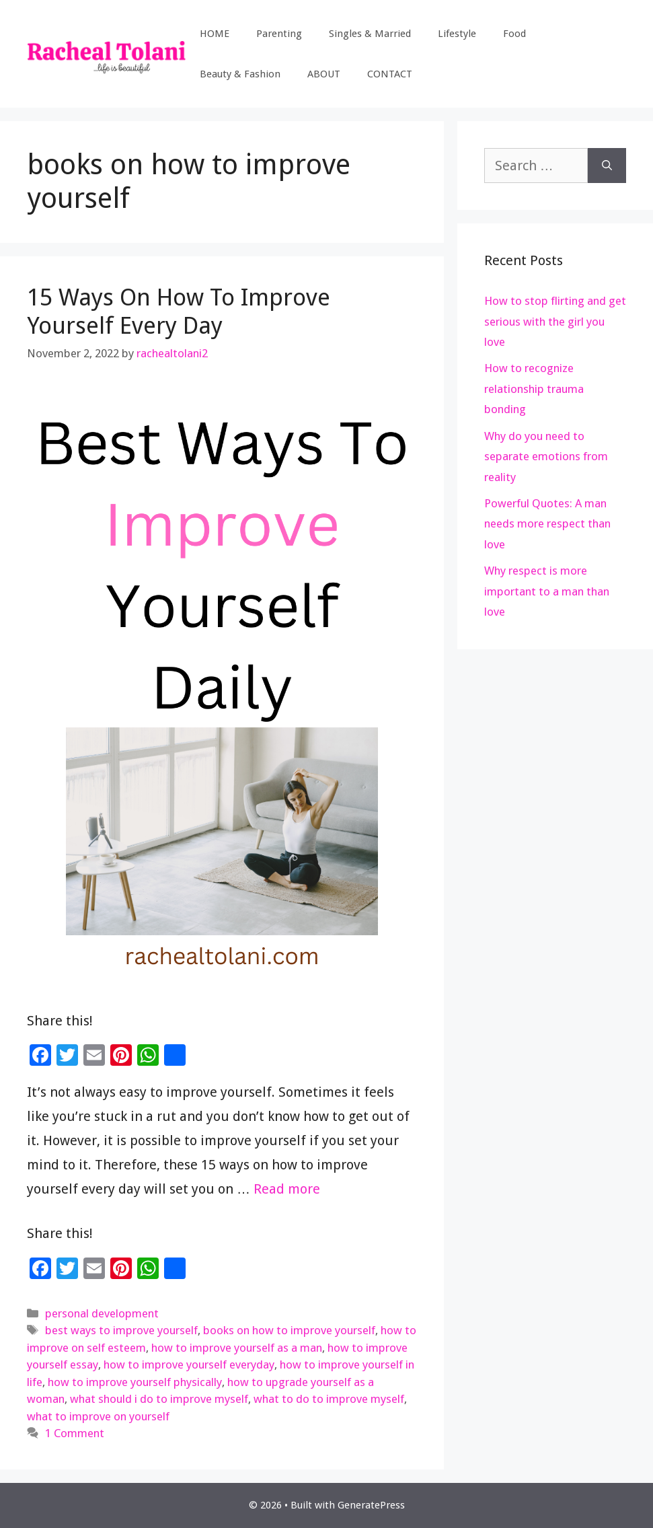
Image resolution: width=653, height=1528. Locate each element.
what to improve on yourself (98, 1416)
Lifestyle (457, 34)
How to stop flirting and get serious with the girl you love (555, 321)
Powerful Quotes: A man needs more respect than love (547, 524)
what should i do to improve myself (159, 1399)
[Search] (607, 165)
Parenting (279, 34)
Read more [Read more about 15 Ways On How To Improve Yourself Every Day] (287, 1189)
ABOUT (323, 74)
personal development (102, 1313)
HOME (214, 34)
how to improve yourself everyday (189, 1364)
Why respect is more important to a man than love (546, 591)
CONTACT (389, 74)
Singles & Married (370, 34)
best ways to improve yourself (121, 1330)
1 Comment (74, 1433)
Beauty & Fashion (240, 74)
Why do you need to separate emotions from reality (546, 456)
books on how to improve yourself (289, 1330)
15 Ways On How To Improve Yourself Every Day (178, 311)
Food (514, 34)
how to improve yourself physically (135, 1382)
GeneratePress (371, 1505)
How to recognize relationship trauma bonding (534, 388)
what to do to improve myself (329, 1399)
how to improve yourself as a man (236, 1347)
